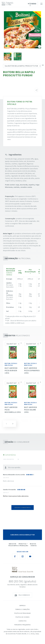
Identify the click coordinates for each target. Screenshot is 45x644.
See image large (22, 29)
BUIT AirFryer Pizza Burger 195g (11, 370)
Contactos (23, 621)
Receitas (33, 544)
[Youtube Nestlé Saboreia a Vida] (30, 556)
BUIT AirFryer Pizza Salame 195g (30, 409)
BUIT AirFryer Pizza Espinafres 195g (32, 370)
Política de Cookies (23, 617)
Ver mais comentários (22, 507)
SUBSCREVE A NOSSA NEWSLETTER (22, 535)
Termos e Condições (22, 609)
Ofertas (34, 546)
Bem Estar (12, 544)
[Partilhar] (36, 90)
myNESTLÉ (32, 4)
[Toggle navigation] (41, 3)
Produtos (22, 544)
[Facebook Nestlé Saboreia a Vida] (15, 556)
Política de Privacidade (22, 613)
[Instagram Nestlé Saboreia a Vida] (22, 556)
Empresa (23, 605)
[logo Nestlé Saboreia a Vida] (8, 3)
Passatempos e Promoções (18, 546)
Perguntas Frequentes (22, 625)
